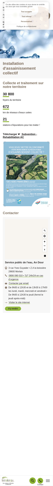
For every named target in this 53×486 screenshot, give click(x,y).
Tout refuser (26, 17)
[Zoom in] (45, 242)
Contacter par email (19, 283)
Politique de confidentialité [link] (26, 26)
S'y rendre (13, 308)
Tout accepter (26, 12)
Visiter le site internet (19, 302)
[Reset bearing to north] (45, 250)
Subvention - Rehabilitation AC (20, 136)
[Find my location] (45, 236)
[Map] (26, 239)
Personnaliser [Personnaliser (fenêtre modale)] (26, 22)
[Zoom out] (45, 246)
